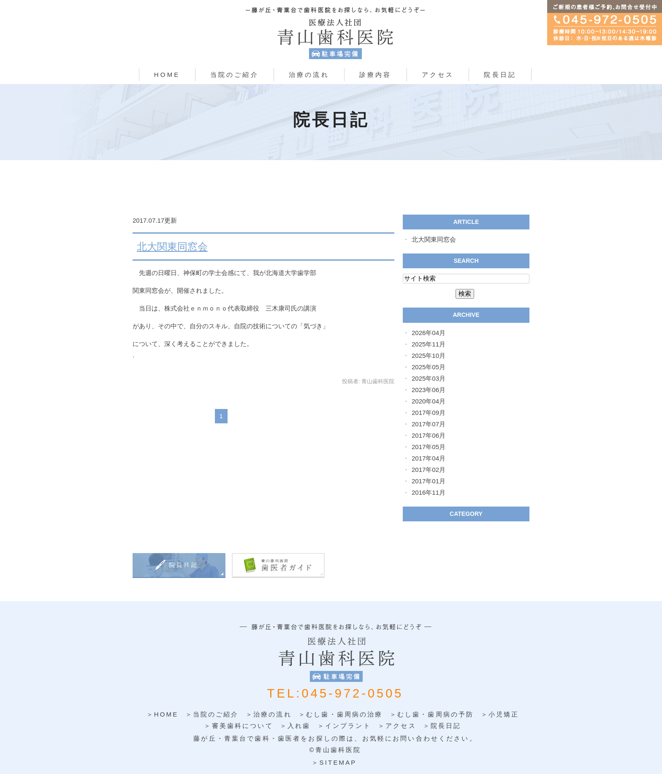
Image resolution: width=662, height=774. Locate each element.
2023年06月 (428, 389)
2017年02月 (428, 469)
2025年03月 (428, 378)
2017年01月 (428, 481)
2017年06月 (428, 435)
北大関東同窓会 (172, 246)
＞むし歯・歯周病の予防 (432, 714)
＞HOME (163, 714)
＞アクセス (397, 725)
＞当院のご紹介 (212, 714)
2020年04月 (428, 401)
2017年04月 (428, 458)
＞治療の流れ (269, 714)
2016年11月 (428, 492)
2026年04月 (428, 332)
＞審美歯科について (238, 725)
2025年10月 (428, 355)
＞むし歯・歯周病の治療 (340, 714)
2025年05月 (428, 367)
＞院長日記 (442, 725)
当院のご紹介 (234, 74)
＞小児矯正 (500, 714)
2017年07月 (428, 424)
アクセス (438, 74)
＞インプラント (344, 725)
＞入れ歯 (295, 725)
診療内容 (375, 74)
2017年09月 (428, 412)
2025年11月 (428, 344)
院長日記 (500, 74)
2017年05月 (428, 446)
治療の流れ (309, 74)
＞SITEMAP (334, 762)
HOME (167, 74)
